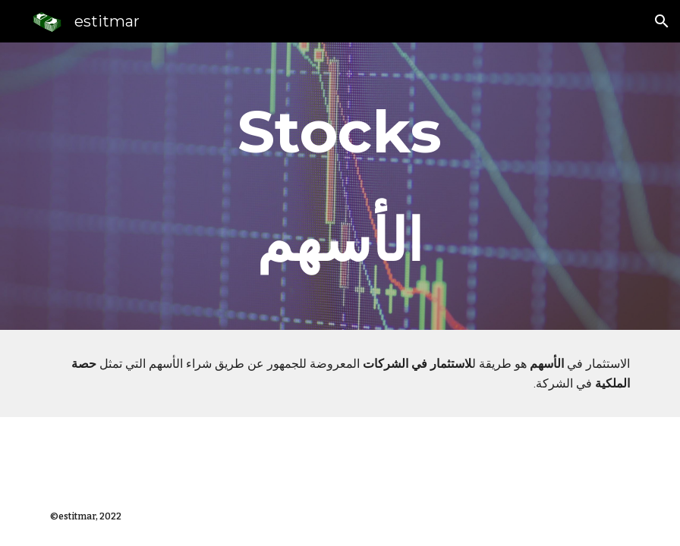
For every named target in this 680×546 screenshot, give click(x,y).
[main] (339, 186)
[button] (662, 21)
